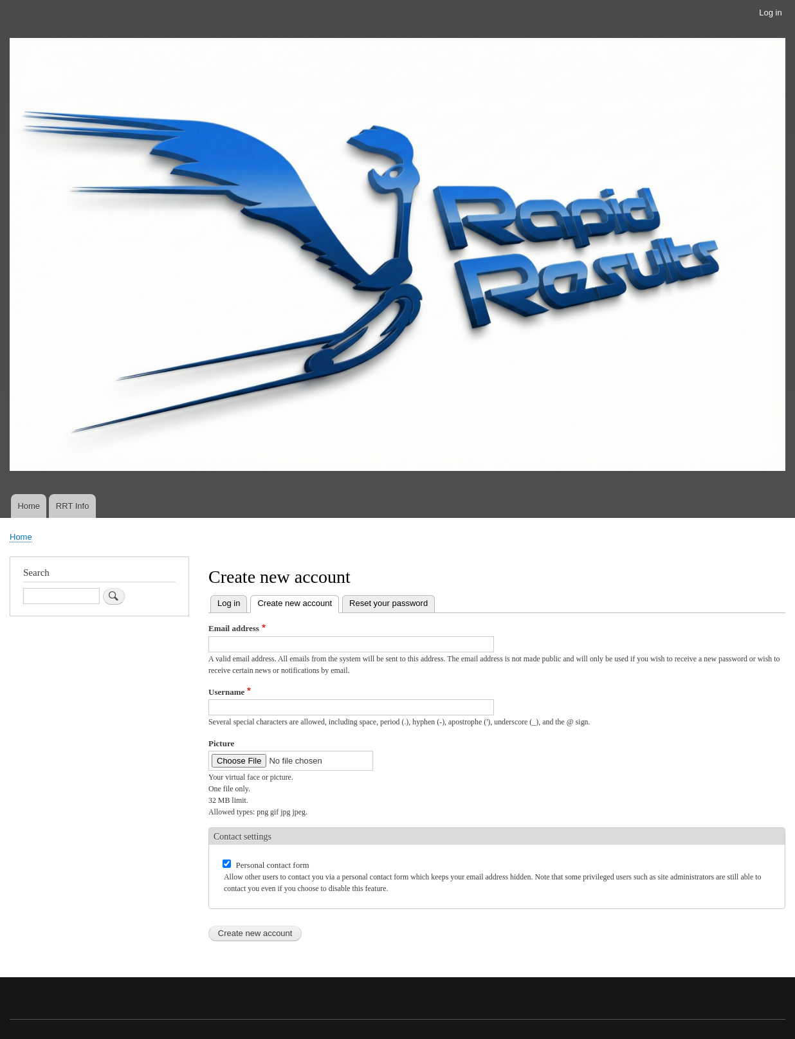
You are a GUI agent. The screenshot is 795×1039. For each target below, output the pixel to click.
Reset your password (388, 603)
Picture (221, 743)
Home (28, 506)
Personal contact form (272, 865)
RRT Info (72, 506)
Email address (233, 628)
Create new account (298, 602)
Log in (770, 12)
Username (226, 692)
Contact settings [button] (242, 836)
